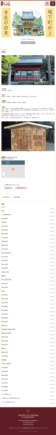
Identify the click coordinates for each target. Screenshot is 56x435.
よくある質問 (23, 428)
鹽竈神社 (3, 348)
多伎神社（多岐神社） (6, 363)
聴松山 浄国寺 (4, 298)
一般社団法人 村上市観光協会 (28, 416)
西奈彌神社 (4, 359)
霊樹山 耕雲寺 (4, 379)
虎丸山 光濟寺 (4, 256)
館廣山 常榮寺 (4, 375)
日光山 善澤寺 (4, 294)
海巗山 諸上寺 (4, 325)
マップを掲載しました (6, 394)
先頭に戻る (28, 411)
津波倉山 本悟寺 (5, 271)
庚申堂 (3, 210)
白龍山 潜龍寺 (4, 371)
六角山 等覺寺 (4, 268)
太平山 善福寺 (4, 356)
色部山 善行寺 (4, 344)
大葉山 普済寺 (4, 382)
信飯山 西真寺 (4, 241)
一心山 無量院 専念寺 (6, 214)
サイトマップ (39, 428)
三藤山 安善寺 (4, 229)
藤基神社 (3, 275)
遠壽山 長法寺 (4, 245)
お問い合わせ (31, 428)
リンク (45, 428)
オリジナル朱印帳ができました (8, 401)
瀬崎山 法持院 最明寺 (6, 333)
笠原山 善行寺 (4, 260)
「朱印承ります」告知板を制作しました (10, 398)
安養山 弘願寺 (4, 336)
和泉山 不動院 (4, 340)
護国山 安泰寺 (4, 233)
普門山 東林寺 (4, 306)
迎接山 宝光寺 (4, 283)
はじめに (3, 207)
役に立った (8, 188)
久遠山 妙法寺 (4, 237)
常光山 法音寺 (4, 226)
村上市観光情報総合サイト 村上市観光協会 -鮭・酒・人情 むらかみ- (5, 3)
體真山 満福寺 (4, 310)
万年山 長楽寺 (4, 313)
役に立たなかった (21, 188)
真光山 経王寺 (4, 249)
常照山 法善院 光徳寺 (6, 279)
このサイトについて (14, 428)
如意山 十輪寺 (4, 264)
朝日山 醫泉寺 (4, 386)
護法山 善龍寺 (4, 218)
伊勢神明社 (4, 222)
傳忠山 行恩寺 (4, 302)
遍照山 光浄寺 (4, 352)
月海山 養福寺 (4, 367)
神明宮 (3, 291)
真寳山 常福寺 (4, 287)
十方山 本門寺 (4, 390)
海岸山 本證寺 (4, 321)
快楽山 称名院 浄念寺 (6, 252)
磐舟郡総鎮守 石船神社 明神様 (8, 329)
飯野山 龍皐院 (4, 317)
